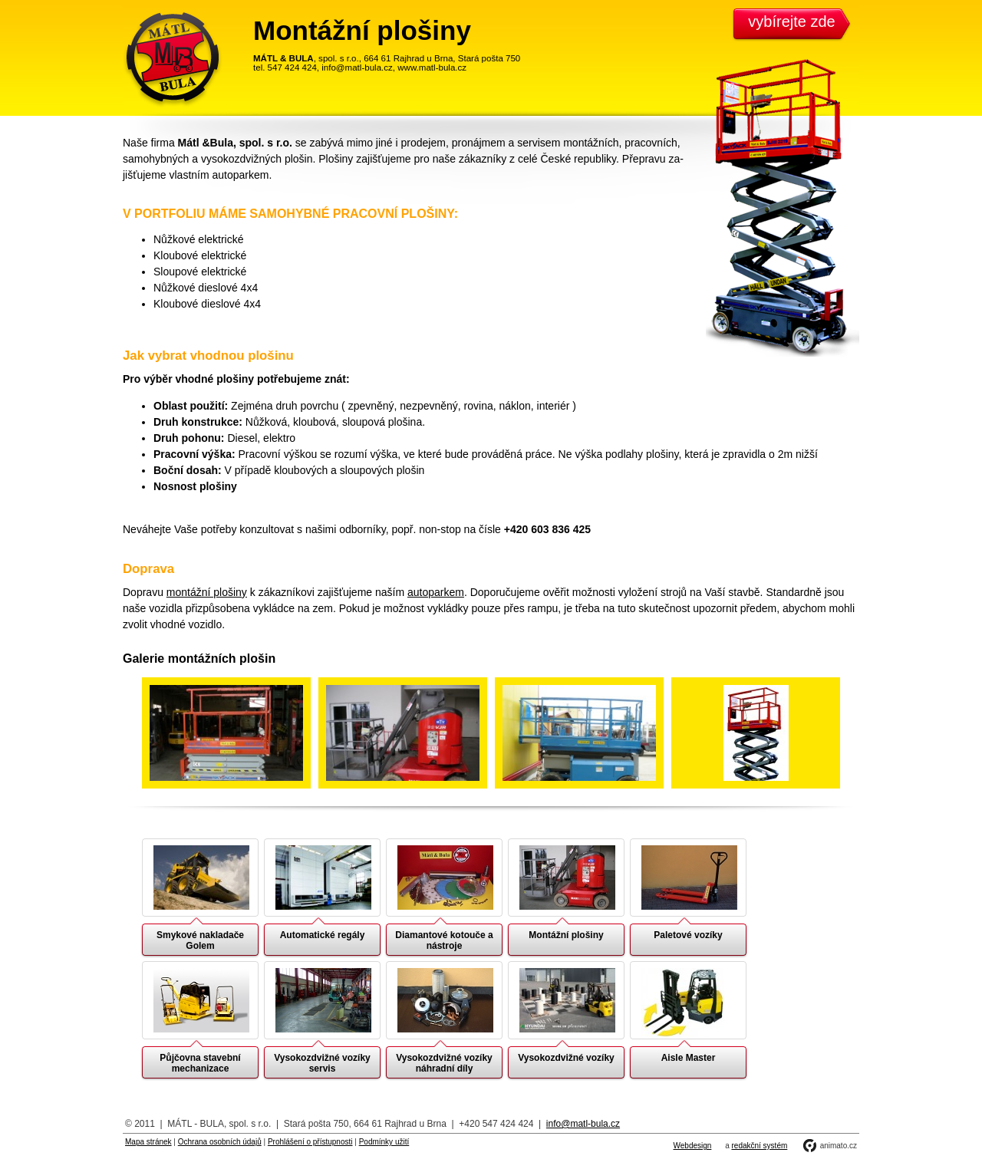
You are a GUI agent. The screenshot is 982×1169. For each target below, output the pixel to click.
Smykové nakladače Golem (200, 940)
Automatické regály (322, 935)
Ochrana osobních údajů (220, 1142)
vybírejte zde (791, 21)
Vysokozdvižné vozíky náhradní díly (444, 1063)
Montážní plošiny (566, 935)
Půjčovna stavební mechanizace (200, 1063)
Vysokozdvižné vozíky (566, 1057)
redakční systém (759, 1145)
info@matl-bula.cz (583, 1123)
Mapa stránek (148, 1142)
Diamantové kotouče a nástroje (444, 940)
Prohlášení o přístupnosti (310, 1142)
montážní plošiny (206, 592)
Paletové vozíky (688, 935)
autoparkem (435, 592)
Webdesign (693, 1145)
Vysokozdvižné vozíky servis (322, 1063)
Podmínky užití (384, 1142)
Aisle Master (688, 1057)
